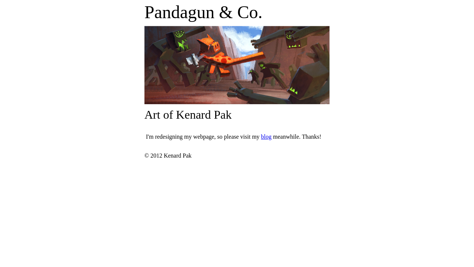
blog (266, 137)
